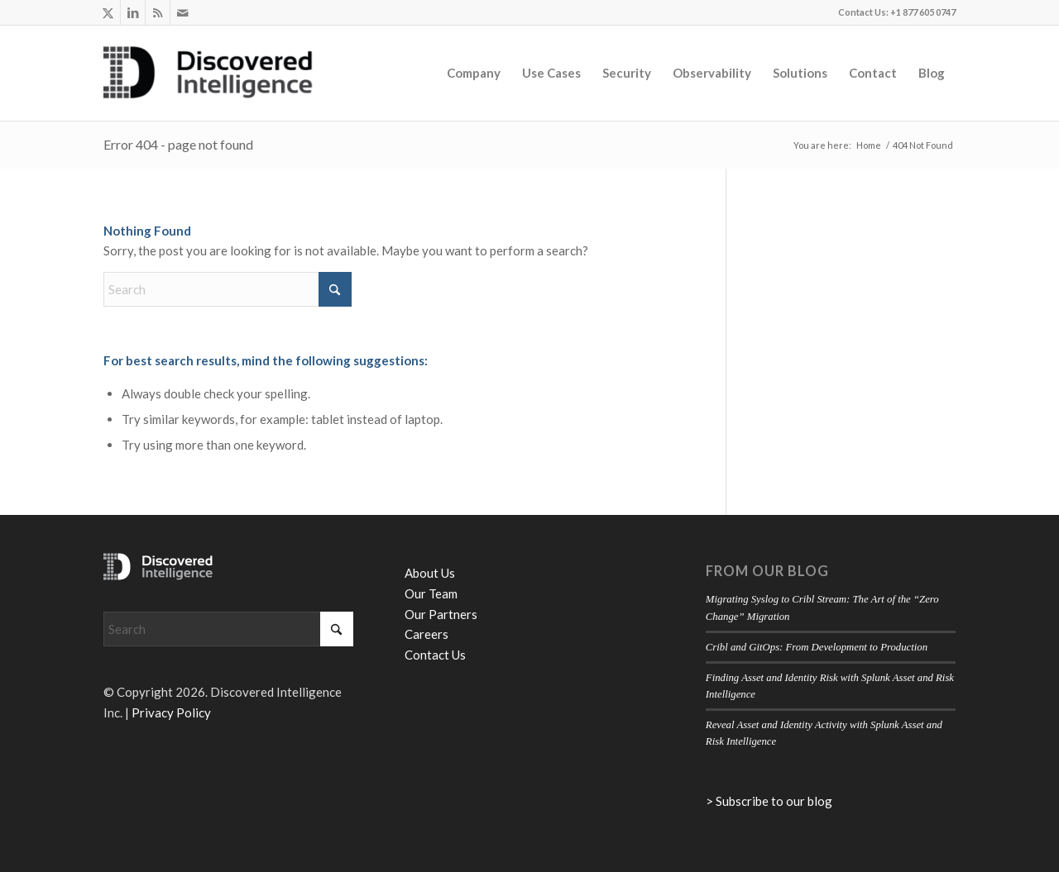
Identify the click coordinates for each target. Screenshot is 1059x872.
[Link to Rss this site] (158, 12)
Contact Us (435, 654)
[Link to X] (108, 12)
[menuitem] (473, 73)
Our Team (431, 593)
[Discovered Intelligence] (208, 73)
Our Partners (441, 614)
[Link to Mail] (182, 12)
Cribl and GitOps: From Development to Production (816, 647)
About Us (430, 572)
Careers (426, 634)
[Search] (227, 289)
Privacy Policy (171, 712)
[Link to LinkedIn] (133, 12)
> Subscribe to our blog (769, 800)
